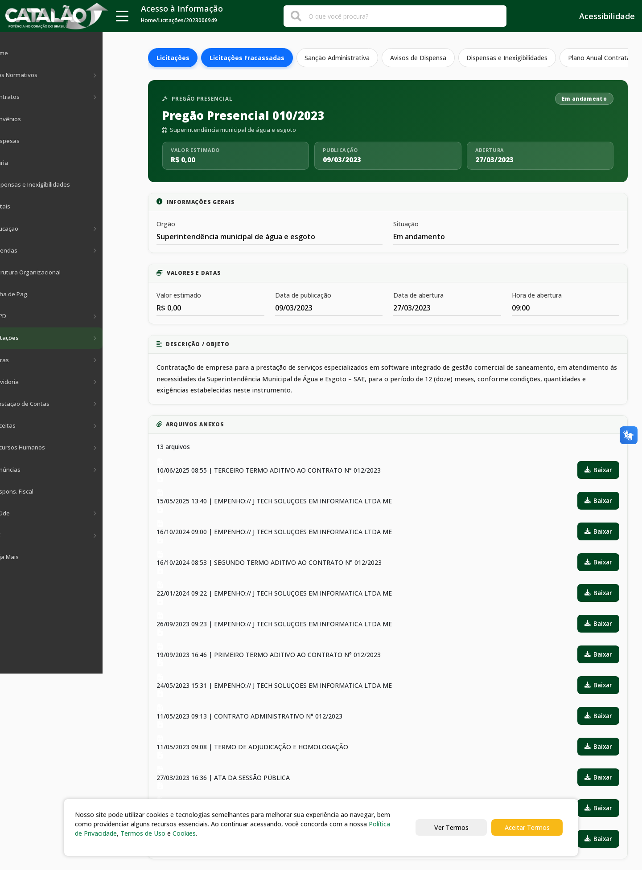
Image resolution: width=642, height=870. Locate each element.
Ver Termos (451, 827)
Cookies (184, 833)
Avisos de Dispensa (419, 57)
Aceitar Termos (527, 827)
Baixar (598, 470)
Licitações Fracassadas (247, 57)
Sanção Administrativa (337, 57)
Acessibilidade (601, 16)
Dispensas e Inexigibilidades (508, 57)
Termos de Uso (142, 833)
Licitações (172, 57)
